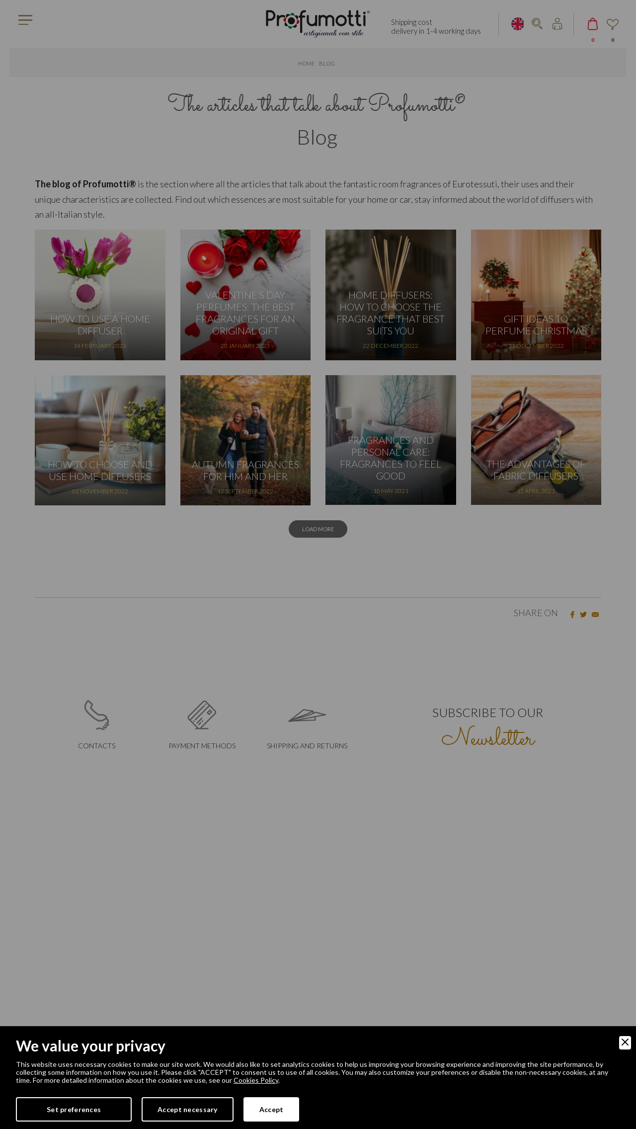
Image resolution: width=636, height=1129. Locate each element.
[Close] (625, 1042)
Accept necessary (187, 1109)
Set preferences (74, 1109)
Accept (271, 1109)
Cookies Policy (256, 1080)
